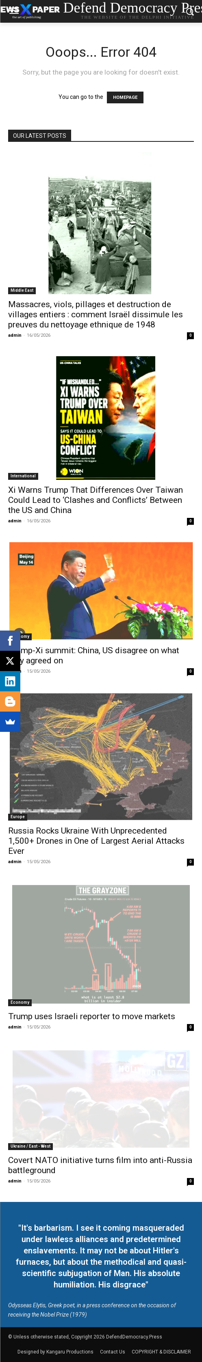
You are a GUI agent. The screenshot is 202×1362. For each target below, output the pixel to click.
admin (15, 335)
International (23, 476)
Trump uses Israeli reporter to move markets (91, 1016)
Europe (18, 817)
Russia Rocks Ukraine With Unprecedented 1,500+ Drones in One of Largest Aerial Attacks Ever (96, 841)
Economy (20, 1002)
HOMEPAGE (125, 97)
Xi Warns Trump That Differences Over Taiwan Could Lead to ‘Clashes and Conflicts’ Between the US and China (95, 500)
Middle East (22, 290)
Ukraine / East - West (30, 1146)
